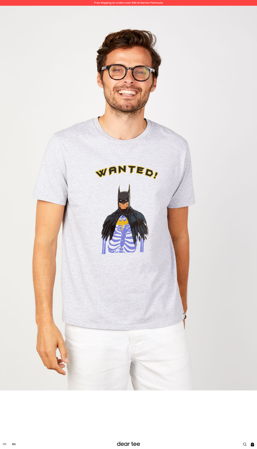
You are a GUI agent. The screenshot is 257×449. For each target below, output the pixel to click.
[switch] (168, 432)
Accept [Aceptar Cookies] (126, 443)
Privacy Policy (97, 424)
